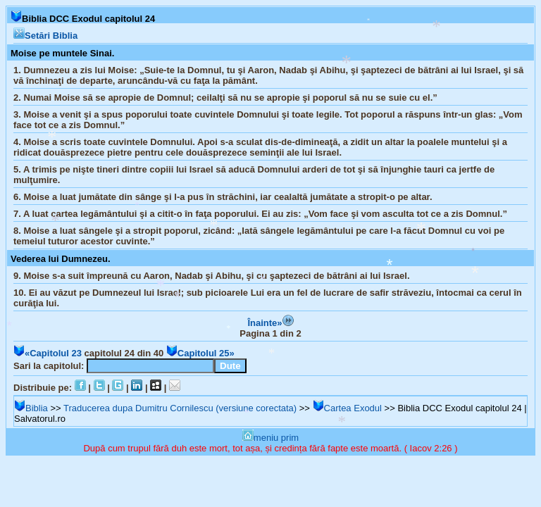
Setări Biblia (45, 35)
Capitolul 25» (200, 353)
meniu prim (270, 437)
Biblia (31, 408)
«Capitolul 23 (47, 353)
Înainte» (270, 323)
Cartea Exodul (347, 408)
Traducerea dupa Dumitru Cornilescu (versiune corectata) (180, 408)
